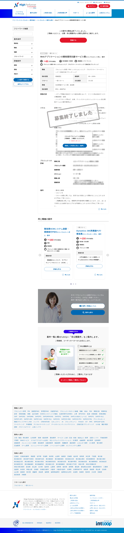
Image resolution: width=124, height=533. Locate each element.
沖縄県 (24, 474)
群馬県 (82, 456)
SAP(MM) (30, 416)
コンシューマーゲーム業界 (39, 445)
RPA (90, 422)
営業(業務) (102, 414)
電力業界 (100, 443)
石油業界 (17, 445)
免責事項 (48, 523)
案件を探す (33, 13)
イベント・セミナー (84, 2)
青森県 (33, 456)
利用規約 (39, 523)
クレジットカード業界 (29, 443)
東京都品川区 (18, 461)
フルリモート (18, 485)
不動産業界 (104, 437)
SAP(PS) (58, 416)
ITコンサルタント (99, 419)
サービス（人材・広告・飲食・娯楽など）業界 (73, 437)
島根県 (92, 469)
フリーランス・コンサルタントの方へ (34, 509)
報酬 (15, 52)
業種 (15, 69)
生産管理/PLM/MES (65, 414)
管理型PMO (45, 411)
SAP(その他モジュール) (79, 416)
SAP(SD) (22, 416)
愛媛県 (35, 472)
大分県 (94, 472)
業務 (29, 414)
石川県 (40, 467)
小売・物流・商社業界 (21, 437)
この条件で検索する (23, 80)
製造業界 (41, 443)
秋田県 (51, 456)
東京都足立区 (50, 464)
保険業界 (17, 443)
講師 (15, 427)
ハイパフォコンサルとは (19, 13)
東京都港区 (49, 459)
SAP (15, 416)
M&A (86, 411)
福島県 (63, 456)
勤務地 (16, 43)
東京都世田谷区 (51, 461)
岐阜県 (65, 467)
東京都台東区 (80, 459)
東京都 (100, 456)
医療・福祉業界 (43, 437)
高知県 (41, 472)
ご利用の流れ (47, 13)
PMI (90, 411)
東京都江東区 (101, 459)
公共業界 (33, 437)
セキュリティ (55, 422)
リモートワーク (18, 56)
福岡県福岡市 (55, 472)
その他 (98, 424)
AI (62, 422)
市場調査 (29, 424)
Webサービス (24, 440)
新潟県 (28, 467)
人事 (75, 414)
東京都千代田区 (29, 459)
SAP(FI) (91, 416)
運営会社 (107, 2)
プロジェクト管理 (20, 411)
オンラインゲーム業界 (73, 445)
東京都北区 (103, 461)
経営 (15, 414)
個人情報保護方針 (27, 523)
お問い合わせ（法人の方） (98, 508)
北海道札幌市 (24, 456)
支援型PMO (54, 411)
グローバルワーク (25, 427)
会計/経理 (35, 414)
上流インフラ (36, 427)
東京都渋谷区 (62, 461)
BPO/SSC (82, 414)
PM (29, 411)
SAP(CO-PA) (87, 419)
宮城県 (45, 456)
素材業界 (73, 443)
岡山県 (98, 469)
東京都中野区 (72, 461)
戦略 (81, 411)
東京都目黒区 (29, 461)
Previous (39, 255)
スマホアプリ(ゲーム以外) (39, 440)
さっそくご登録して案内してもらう (73, 380)
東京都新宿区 (59, 459)
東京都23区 (18, 459)
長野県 (59, 467)
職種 (15, 47)
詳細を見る (57, 269)
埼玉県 (88, 456)
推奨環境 (57, 523)
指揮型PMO (35, 411)
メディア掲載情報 (75, 513)
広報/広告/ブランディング (85, 424)
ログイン (92, 6)
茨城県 (69, 456)
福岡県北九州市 (66, 472)
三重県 (105, 467)
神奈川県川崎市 (19, 467)
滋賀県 (16, 469)
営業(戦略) (22, 414)
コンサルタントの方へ (96, 498)
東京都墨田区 (90, 459)
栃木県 (76, 456)
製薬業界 (57, 443)
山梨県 (53, 467)
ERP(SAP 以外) (99, 422)
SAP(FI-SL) (48, 419)
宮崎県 (100, 472)
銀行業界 (90, 440)
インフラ (36, 422)
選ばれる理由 (74, 498)
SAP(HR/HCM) (48, 416)
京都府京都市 (44, 469)
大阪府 (53, 469)
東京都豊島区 (93, 461)
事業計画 (97, 411)
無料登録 (104, 6)
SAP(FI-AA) (38, 419)
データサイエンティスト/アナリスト (63, 424)
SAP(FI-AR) (28, 419)
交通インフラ (94, 437)
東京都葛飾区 (60, 464)
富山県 (34, 467)
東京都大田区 (39, 461)
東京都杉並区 (82, 461)
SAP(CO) (56, 419)
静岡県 (71, 467)
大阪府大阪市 (61, 469)
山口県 (16, 472)
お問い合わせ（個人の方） (98, 505)
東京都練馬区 (39, 464)
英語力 (16, 74)
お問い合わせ (97, 2)
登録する (73, 40)
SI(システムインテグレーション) (60, 440)
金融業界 (82, 440)
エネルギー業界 (82, 443)
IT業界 (16, 440)
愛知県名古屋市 (86, 467)
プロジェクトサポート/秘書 (69, 411)
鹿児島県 (17, 474)
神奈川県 (81, 464)
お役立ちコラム (104, 13)
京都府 (36, 469)
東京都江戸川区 (72, 464)
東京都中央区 (39, 459)
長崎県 (81, 472)
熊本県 (87, 472)
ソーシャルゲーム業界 (57, 445)
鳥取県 (86, 469)
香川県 (28, 472)
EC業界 (75, 440)
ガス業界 (92, 443)
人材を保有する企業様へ (77, 510)
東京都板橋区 (29, 464)
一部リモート (29, 485)
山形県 (57, 456)
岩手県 (39, 456)
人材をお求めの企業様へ (77, 508)
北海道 (16, 456)
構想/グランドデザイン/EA (23, 422)
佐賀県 (75, 472)
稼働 (15, 65)
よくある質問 (90, 13)
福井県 (46, 467)
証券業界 (98, 440)
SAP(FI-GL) (100, 416)
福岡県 (47, 472)
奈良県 (22, 469)
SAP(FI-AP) (18, 419)
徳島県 (22, 472)
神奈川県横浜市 (91, 464)
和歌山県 (29, 469)
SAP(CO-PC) (76, 419)
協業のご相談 (94, 510)
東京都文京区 (69, 459)
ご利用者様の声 (62, 13)
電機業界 (65, 443)
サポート (76, 13)
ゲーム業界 (25, 445)
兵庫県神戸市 (77, 469)
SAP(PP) (38, 416)
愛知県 (77, 467)
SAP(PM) (66, 416)
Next (107, 255)
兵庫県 (69, 469)
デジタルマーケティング (42, 424)
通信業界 (53, 437)
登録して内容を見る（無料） (75, 145)
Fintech (81, 422)
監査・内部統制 (92, 414)
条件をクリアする (23, 84)
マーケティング (19, 424)
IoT (86, 422)
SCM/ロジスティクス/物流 (49, 414)
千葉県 (94, 456)
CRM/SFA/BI (45, 422)
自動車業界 (49, 443)
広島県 (104, 469)
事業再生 (104, 411)
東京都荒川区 (18, 464)
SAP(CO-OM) (66, 419)
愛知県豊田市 (97, 467)
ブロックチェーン (71, 422)
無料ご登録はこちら (87, 306)
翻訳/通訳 (105, 424)
